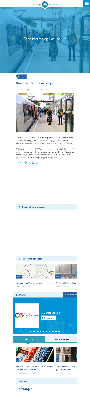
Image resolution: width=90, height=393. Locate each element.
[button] (31, 331)
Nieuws (22, 77)
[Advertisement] (45, 186)
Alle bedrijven (71, 295)
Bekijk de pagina (48, 318)
